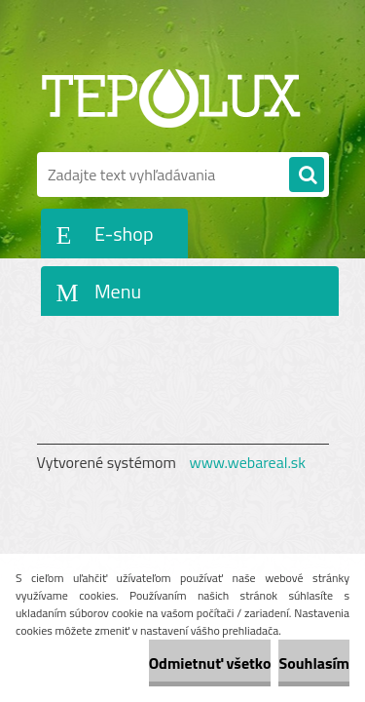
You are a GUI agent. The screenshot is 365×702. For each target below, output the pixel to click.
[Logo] (171, 95)
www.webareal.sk (247, 462)
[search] (306, 175)
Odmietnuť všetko (210, 663)
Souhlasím (313, 663)
